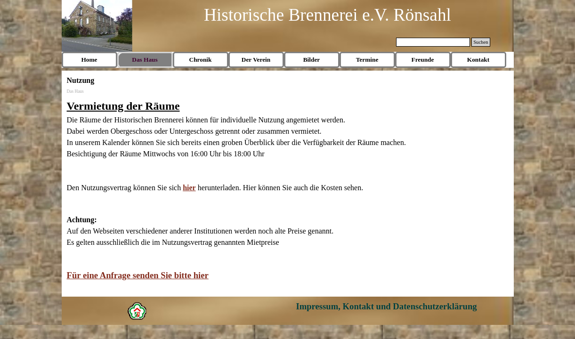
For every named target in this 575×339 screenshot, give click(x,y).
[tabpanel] (288, 194)
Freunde (423, 59)
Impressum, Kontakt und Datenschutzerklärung (386, 306)
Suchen (480, 42)
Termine (367, 59)
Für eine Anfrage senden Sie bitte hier (138, 275)
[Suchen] (433, 42)
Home (89, 59)
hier (189, 188)
